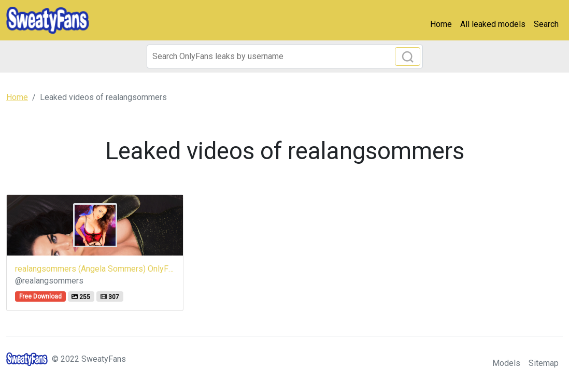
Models (506, 363)
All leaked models (492, 24)
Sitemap (544, 363)
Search (546, 24)
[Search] (285, 56)
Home (441, 24)
